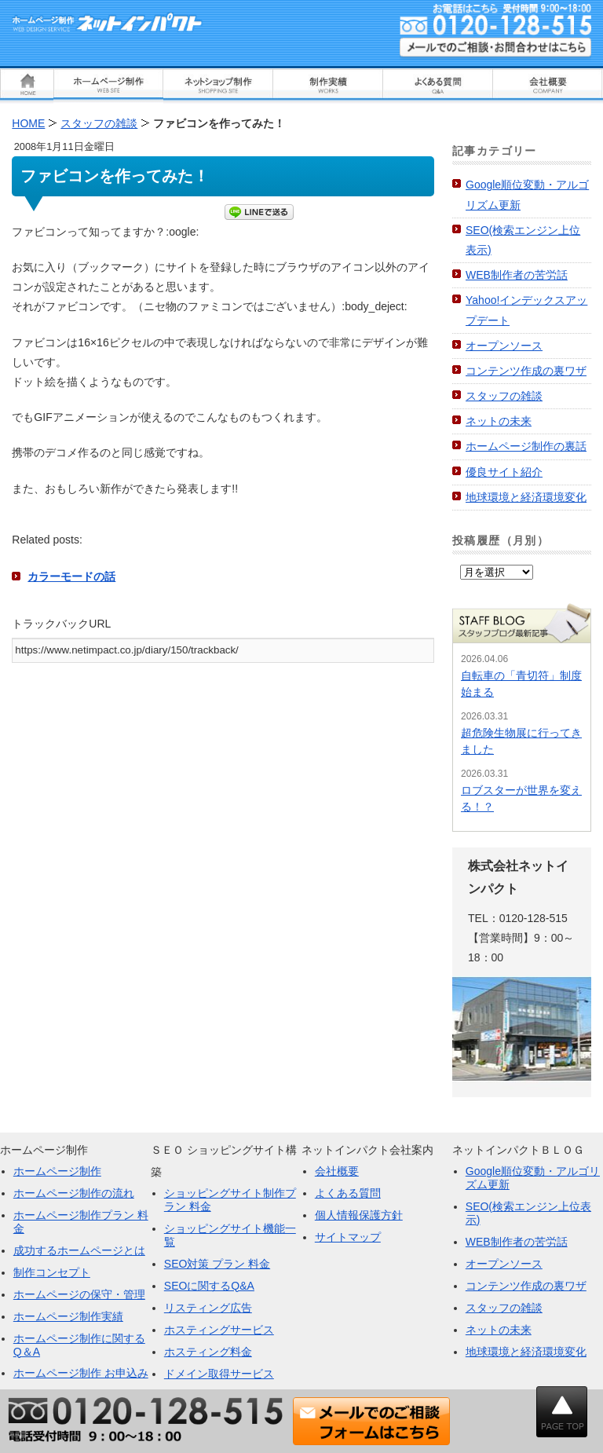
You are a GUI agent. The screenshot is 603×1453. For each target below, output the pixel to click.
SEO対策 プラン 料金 (217, 1263)
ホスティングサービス (219, 1329)
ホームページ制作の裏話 (526, 446)
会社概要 (337, 1171)
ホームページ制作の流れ (73, 1193)
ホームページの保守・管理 (79, 1294)
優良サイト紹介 (504, 472)
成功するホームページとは (79, 1250)
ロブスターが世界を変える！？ (521, 798)
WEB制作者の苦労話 (517, 275)
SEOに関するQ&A (209, 1285)
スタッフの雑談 (504, 396)
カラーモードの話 (71, 576)
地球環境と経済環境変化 (526, 497)
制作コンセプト (51, 1272)
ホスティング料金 (208, 1351)
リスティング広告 (208, 1307)
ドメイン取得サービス (219, 1373)
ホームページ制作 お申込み (80, 1373)
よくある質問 (348, 1193)
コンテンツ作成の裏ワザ (526, 370)
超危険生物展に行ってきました (521, 741)
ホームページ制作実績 (68, 1316)
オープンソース (504, 345)
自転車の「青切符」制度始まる (521, 683)
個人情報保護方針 (359, 1215)
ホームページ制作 (57, 1171)
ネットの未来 (499, 421)
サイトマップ (348, 1237)
